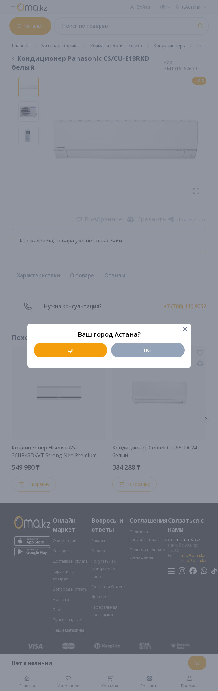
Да (70, 350)
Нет (148, 350)
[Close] (185, 330)
